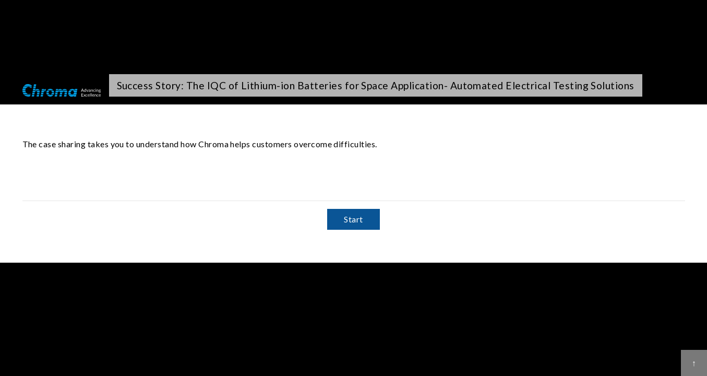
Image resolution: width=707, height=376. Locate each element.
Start (353, 219)
